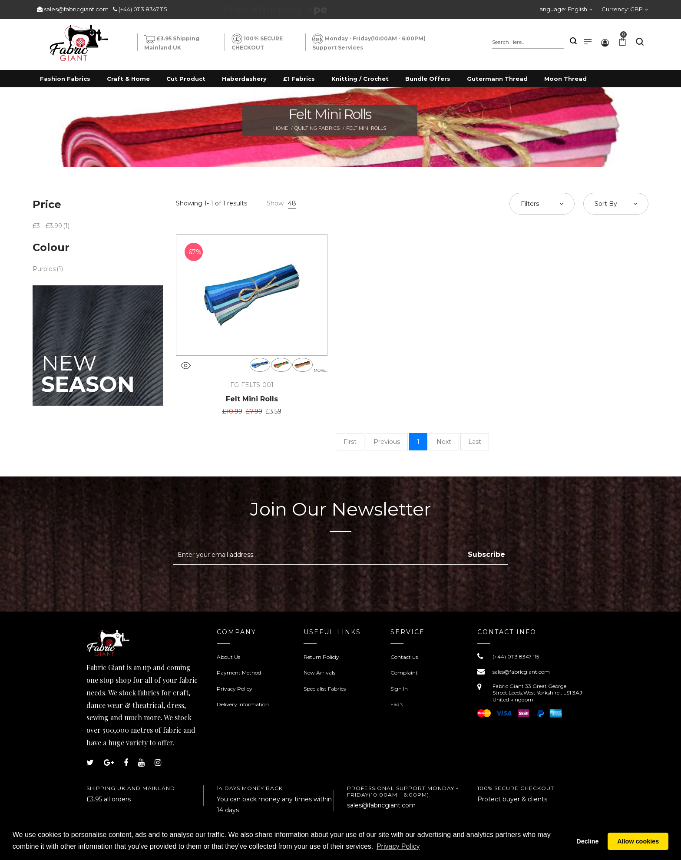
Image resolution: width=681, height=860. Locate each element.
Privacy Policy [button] (398, 846)
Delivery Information (243, 704)
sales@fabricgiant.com (76, 9)
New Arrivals (319, 672)
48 (292, 203)
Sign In (399, 688)
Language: (561, 9)
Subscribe (486, 554)
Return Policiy (321, 657)
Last (474, 442)
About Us (228, 657)
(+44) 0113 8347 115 (143, 9)
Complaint (404, 672)
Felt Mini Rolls (252, 399)
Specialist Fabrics (325, 688)
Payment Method (239, 672)
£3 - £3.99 (47, 226)
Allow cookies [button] (638, 841)
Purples (44, 269)
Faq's (396, 704)
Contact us (404, 657)
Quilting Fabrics (317, 128)
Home (280, 128)
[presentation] (246, 586)
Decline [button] (587, 841)
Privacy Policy (234, 688)
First (350, 442)
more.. (320, 370)
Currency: (622, 9)
